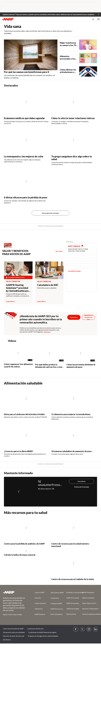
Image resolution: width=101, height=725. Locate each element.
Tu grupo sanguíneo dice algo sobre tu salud (71, 158)
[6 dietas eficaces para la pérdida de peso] (27, 186)
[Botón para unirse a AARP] (73, 317)
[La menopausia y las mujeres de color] (27, 145)
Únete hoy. (47, 332)
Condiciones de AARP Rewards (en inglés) (42, 632)
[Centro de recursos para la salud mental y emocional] (74, 531)
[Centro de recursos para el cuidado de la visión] (74, 565)
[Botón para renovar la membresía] (88, 317)
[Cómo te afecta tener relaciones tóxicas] (74, 106)
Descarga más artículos (50, 213)
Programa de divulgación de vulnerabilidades (43, 636)
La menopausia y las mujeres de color (23, 156)
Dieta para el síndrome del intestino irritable (24, 414)
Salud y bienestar (13, 281)
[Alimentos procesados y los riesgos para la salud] (78, 58)
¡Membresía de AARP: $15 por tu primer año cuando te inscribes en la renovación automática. (41, 319)
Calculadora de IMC (47, 284)
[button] (98, 14)
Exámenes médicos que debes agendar (24, 118)
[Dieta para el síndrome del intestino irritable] (27, 401)
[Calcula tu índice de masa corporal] (27, 553)
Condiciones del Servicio (35, 629)
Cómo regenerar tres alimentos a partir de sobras (18, 365)
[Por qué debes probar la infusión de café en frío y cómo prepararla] (50, 356)
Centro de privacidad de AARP (13, 629)
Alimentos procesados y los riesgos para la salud (67, 57)
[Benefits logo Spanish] (9, 248)
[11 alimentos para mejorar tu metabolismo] (74, 402)
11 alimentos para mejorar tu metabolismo (70, 414)
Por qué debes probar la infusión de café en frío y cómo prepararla (49, 367)
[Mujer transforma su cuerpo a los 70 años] (78, 45)
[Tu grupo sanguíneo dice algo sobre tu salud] (74, 146)
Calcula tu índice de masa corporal (19, 555)
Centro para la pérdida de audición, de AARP (24, 543)
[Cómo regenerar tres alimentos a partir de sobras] (19, 356)
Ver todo (59, 251)
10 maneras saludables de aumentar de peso (71, 451)
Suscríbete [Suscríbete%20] (82, 481)
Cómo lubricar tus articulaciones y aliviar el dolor (68, 70)
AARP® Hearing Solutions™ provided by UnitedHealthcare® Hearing (18, 287)
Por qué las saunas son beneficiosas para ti (26, 72)
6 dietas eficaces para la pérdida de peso (25, 197)
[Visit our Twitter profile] (82, 629)
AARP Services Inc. (56, 609)
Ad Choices (7, 640)
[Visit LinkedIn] (95, 629)
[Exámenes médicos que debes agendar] (27, 106)
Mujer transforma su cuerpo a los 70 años (68, 44)
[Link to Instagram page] (89, 629)
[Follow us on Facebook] (75, 629)
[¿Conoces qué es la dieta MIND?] (27, 439)
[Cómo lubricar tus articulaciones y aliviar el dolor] (78, 71)
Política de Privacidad (81, 487)
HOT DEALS (74, 246)
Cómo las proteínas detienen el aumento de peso (80, 365)
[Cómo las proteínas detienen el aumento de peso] (81, 356)
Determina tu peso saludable (46, 288)
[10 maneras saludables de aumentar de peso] (74, 438)
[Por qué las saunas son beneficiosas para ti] (32, 59)
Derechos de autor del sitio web (13, 636)
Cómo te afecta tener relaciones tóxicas (73, 118)
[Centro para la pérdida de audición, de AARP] (27, 530)
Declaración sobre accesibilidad (14, 632)
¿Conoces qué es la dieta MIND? (18, 451)
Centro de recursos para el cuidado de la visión (72, 579)
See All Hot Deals (74, 271)
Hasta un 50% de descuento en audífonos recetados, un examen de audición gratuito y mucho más (17, 295)
